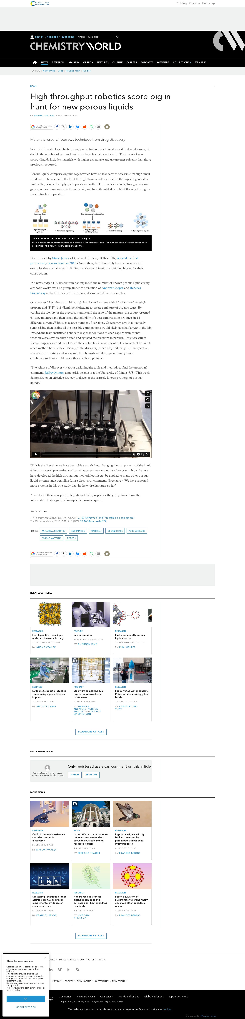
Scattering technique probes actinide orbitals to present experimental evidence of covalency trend (49, 901)
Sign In (39, 37)
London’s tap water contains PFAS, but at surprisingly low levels (131, 694)
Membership (208, 3)
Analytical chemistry (53, 531)
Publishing (182, 3)
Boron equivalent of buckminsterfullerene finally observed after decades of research (131, 901)
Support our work (178, 996)
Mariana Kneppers (81, 707)
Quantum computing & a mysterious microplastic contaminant (88, 694)
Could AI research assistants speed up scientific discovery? (48, 837)
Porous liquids (137, 531)
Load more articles (91, 731)
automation (78, 531)
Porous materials (51, 538)
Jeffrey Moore (54, 372)
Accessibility (101, 981)
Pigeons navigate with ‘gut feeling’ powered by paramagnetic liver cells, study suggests (130, 839)
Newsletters (49, 70)
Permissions (118, 981)
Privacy (56, 981)
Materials (96, 531)
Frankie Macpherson (87, 712)
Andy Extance (46, 647)
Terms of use (84, 981)
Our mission (65, 996)
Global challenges (154, 996)
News (33, 86)
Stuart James (60, 258)
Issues (73, 960)
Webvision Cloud (208, 1016)
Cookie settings (26, 1007)
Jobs (60, 70)
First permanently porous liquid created (130, 636)
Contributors (88, 960)
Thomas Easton (44, 115)
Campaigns (106, 996)
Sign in (74, 774)
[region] (25, 985)
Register (52, 37)
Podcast (79, 687)
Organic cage (115, 531)
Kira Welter (127, 647)
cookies (167, 1009)
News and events (86, 996)
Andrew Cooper (112, 288)
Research (37, 631)
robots (71, 538)
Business (37, 687)
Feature (78, 631)
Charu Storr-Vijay (126, 707)
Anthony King (87, 644)
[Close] (45, 958)
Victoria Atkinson (82, 916)
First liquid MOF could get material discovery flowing (47, 636)
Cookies (69, 981)
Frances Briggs (129, 853)
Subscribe (68, 37)
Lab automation (83, 634)
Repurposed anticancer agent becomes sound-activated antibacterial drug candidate (90, 901)
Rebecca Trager (89, 853)
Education (194, 3)
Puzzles (87, 70)
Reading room (73, 70)
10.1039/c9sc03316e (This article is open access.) (105, 517)
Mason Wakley (46, 849)
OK (26, 999)
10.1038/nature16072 (93, 521)
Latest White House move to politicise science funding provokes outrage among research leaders (91, 839)
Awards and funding (128, 996)
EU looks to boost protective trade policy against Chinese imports (49, 694)
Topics (62, 960)
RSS (101, 960)
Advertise (49, 960)
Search (118, 37)
